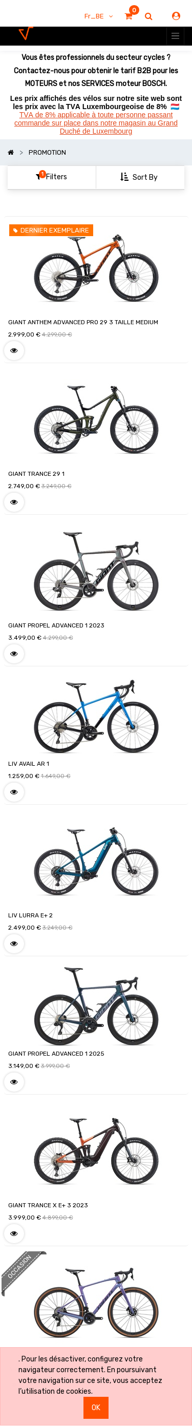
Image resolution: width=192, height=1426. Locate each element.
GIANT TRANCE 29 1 (36, 473)
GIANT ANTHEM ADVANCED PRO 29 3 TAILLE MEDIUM (83, 322)
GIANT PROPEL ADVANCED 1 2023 (56, 625)
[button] (140, 178)
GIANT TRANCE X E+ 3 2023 (48, 1205)
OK (96, 1407)
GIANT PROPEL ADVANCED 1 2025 (56, 1053)
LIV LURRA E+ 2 (30, 915)
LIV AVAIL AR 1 (28, 763)
